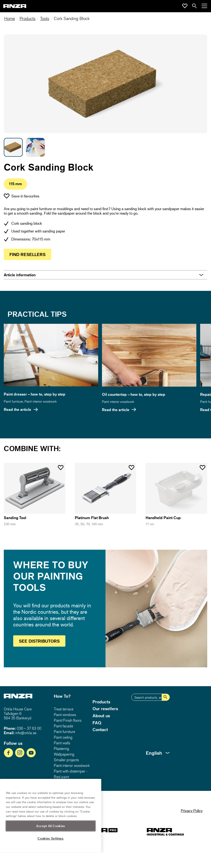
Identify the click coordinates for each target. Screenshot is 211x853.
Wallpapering (64, 754)
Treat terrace (63, 709)
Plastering (61, 748)
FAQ (97, 722)
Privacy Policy (192, 810)
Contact (100, 729)
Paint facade (63, 726)
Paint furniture (13, 401)
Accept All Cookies (50, 839)
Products (27, 18)
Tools (44, 18)
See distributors (39, 641)
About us (101, 715)
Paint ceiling (63, 737)
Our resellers (105, 708)
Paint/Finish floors (67, 720)
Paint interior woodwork (41, 401)
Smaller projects (66, 759)
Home (9, 18)
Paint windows (65, 714)
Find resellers (27, 254)
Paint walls (62, 743)
